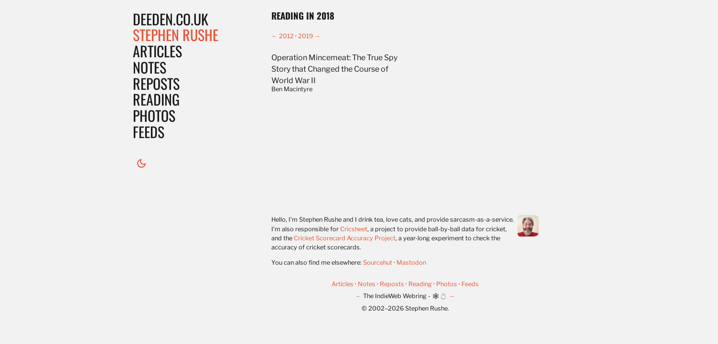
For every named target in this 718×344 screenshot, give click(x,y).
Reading (156, 99)
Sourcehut (377, 262)
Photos (154, 115)
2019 (305, 36)
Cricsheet (353, 229)
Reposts (156, 83)
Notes (149, 67)
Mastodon (411, 262)
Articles (157, 51)
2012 (286, 36)
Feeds (148, 131)
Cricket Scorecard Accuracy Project (345, 238)
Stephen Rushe (175, 34)
